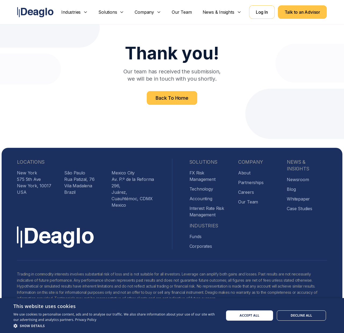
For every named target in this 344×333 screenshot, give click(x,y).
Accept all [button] (250, 315)
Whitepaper (298, 199)
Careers (246, 192)
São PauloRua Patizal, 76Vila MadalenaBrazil (79, 182)
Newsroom (298, 179)
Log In (262, 12)
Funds (195, 236)
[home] (35, 12)
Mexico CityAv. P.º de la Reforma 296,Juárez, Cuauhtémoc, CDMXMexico (133, 189)
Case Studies (299, 208)
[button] (74, 12)
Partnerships (251, 182)
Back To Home (172, 98)
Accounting (200, 198)
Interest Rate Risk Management (206, 211)
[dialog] (172, 315)
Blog (291, 189)
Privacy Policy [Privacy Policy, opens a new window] (85, 319)
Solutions (107, 12)
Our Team (182, 12)
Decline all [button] (301, 315)
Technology (201, 189)
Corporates (200, 246)
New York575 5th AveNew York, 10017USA (34, 182)
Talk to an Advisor (302, 12)
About (244, 173)
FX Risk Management (202, 176)
